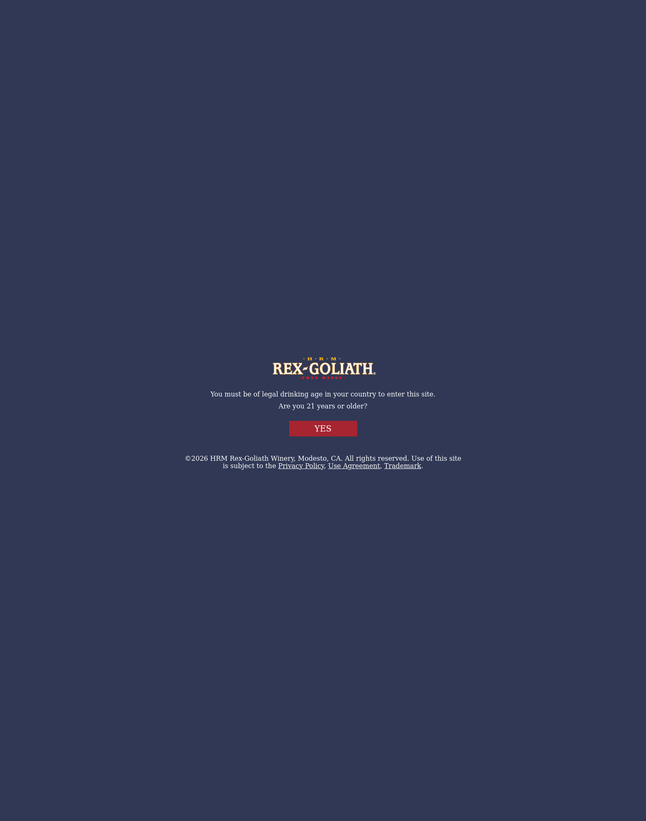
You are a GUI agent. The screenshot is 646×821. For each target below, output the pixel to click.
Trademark (402, 466)
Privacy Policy (301, 466)
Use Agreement (354, 466)
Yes (323, 429)
